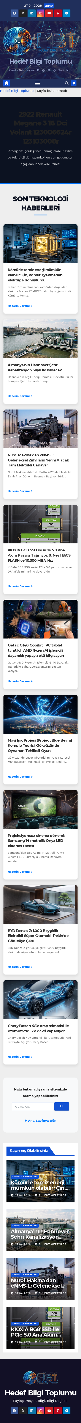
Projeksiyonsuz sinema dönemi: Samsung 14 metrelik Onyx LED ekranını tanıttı (36, 840)
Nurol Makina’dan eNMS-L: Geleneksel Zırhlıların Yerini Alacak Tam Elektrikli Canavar (38, 460)
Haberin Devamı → (20, 306)
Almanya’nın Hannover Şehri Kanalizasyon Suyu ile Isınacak (40, 1236)
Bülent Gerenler (51, 1195)
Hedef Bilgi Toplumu (40, 61)
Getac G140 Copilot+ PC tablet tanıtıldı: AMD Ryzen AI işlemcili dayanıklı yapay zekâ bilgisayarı (36, 650)
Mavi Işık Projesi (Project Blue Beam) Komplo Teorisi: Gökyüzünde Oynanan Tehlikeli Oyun (40, 745)
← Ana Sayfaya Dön (40, 1121)
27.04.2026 (23, 1195)
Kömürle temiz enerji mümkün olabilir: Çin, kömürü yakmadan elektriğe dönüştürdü (35, 275)
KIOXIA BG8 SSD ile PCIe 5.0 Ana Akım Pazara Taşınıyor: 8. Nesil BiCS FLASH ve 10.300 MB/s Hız (39, 555)
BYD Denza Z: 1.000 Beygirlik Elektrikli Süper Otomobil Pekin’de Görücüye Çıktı (38, 936)
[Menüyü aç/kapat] (37, 83)
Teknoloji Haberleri (24, 1176)
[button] (66, 83)
